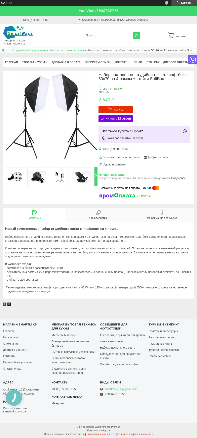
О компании (10, 343)
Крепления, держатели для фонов (122, 335)
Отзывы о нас (12, 368)
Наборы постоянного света (66, 50)
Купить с (118, 118)
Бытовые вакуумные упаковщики (72, 351)
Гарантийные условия (17, 362)
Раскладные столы (161, 343)
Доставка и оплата (66, 62)
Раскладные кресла (161, 337)
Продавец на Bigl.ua (98, 430)
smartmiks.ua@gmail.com (121, 389)
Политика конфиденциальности (135, 434)
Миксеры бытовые (63, 335)
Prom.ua (115, 427)
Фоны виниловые (111, 341)
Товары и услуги (34, 62)
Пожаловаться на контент (101, 434)
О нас (138, 62)
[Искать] (136, 35)
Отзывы (152, 62)
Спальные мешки (160, 356)
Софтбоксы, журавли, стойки (119, 364)
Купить (118, 109)
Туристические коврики (164, 349)
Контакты (122, 62)
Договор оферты (176, 62)
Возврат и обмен (97, 62)
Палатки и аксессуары (163, 331)
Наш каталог (11, 337)
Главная (11, 62)
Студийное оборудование (29, 50)
